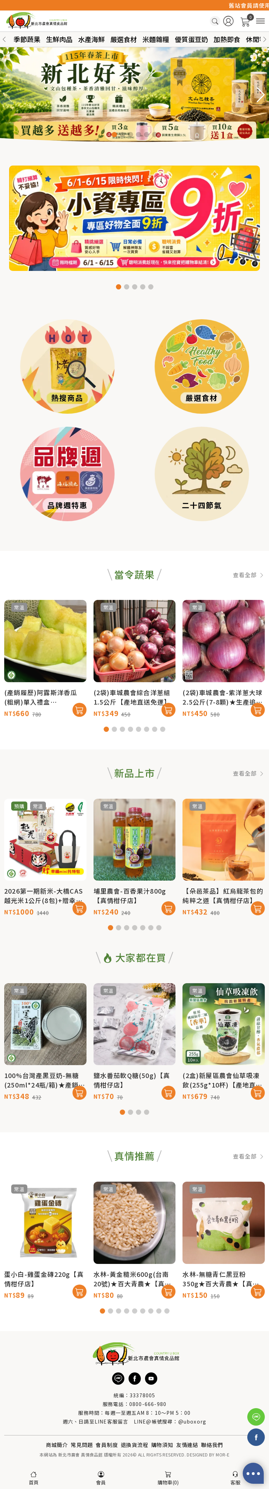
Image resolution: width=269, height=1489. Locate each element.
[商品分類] (260, 21)
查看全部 (249, 603)
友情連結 (187, 1444)
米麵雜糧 (156, 39)
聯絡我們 (212, 1444)
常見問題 (82, 1444)
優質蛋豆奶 (191, 39)
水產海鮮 (91, 39)
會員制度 (107, 1444)
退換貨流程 (135, 1444)
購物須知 (162, 1444)
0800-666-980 (147, 1403)
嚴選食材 (123, 39)
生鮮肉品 (59, 39)
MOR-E (222, 1454)
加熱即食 (227, 39)
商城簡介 (57, 1444)
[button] (265, 39)
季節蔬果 (27, 39)
